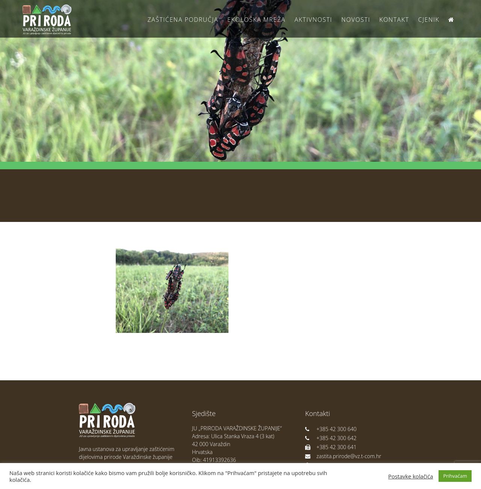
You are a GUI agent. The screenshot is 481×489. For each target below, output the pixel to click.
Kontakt (394, 19)
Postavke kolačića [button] (410, 476)
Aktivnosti (313, 19)
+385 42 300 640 (331, 429)
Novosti (355, 19)
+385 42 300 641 (331, 447)
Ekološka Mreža (256, 19)
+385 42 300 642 (331, 438)
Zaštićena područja (182, 19)
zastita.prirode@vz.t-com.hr (343, 456)
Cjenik (429, 19)
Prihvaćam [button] (455, 475)
